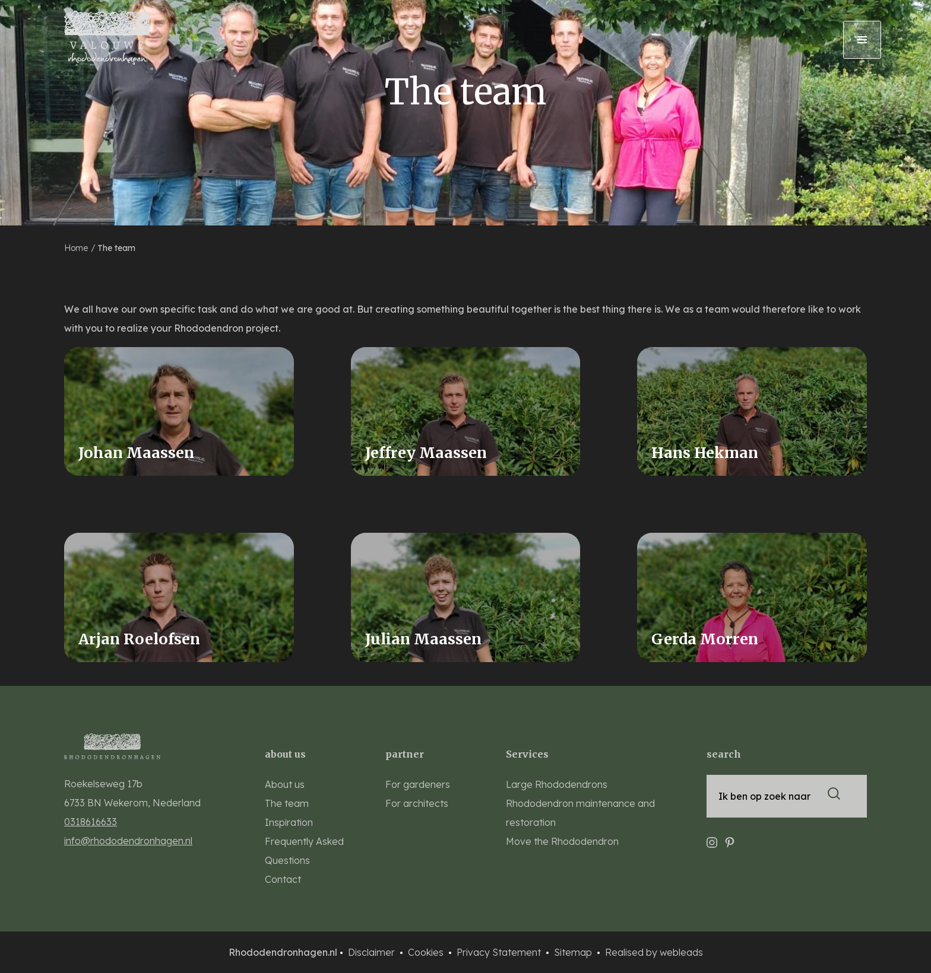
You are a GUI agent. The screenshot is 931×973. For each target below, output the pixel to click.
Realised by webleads (654, 952)
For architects (416, 803)
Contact (283, 879)
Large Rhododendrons (556, 784)
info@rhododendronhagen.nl (128, 841)
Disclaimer (372, 952)
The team (116, 248)
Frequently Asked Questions (304, 850)
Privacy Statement (500, 952)
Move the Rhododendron (562, 841)
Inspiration (289, 822)
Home (77, 248)
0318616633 (90, 822)
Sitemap (574, 952)
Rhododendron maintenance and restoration (580, 812)
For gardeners (417, 784)
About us (285, 784)
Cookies (427, 952)
